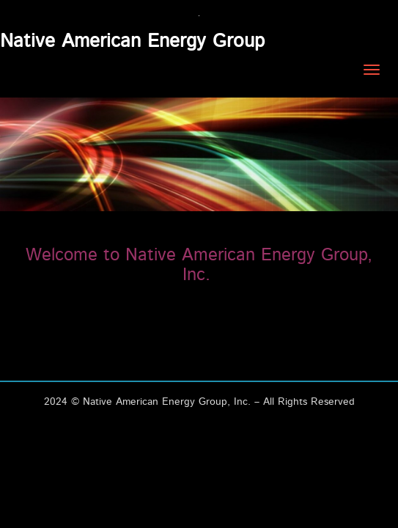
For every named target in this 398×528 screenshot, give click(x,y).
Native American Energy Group (132, 41)
